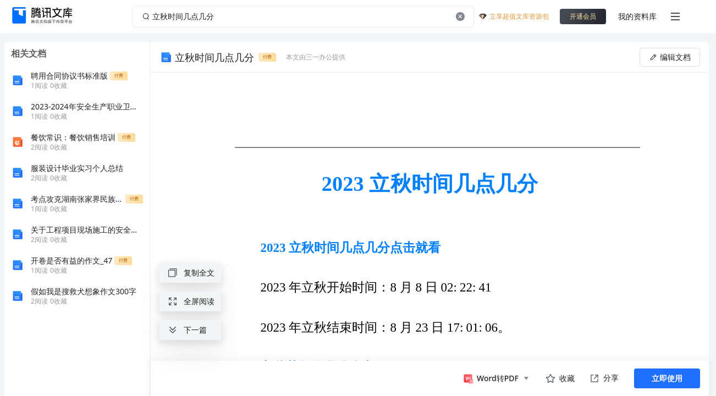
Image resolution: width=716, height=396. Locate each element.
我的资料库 (637, 16)
